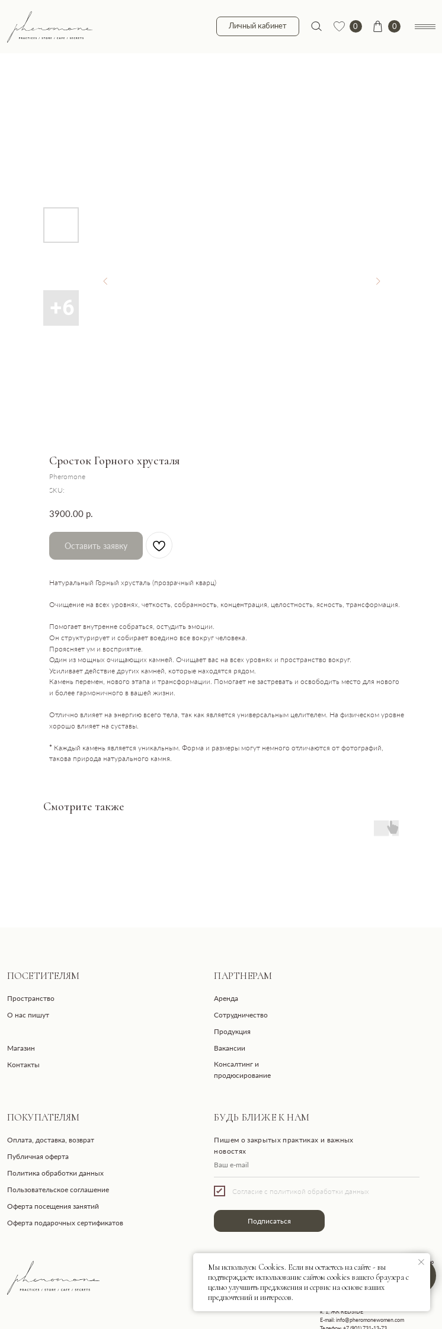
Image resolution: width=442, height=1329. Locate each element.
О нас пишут (28, 1014)
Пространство (31, 998)
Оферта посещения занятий (53, 1206)
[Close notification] (421, 1262)
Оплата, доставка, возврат (50, 1139)
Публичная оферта (38, 1156)
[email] (316, 1165)
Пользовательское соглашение (58, 1189)
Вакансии (229, 1048)
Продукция (232, 1031)
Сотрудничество (241, 1014)
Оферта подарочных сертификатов (65, 1222)
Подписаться (269, 1220)
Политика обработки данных (55, 1173)
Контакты (23, 1064)
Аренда (226, 998)
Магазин (21, 1048)
